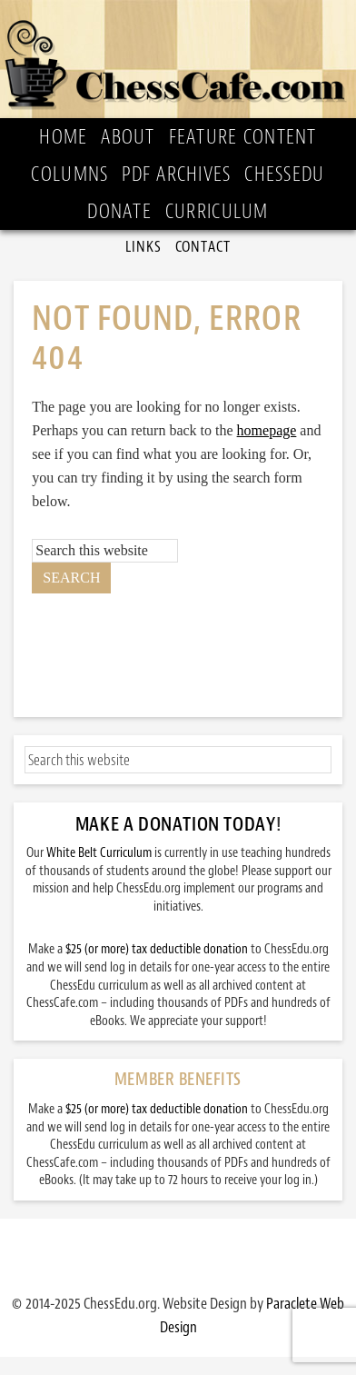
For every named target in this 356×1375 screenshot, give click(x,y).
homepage (267, 430)
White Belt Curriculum (99, 853)
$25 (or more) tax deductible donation (156, 949)
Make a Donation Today (175, 824)
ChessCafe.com (178, 59)
